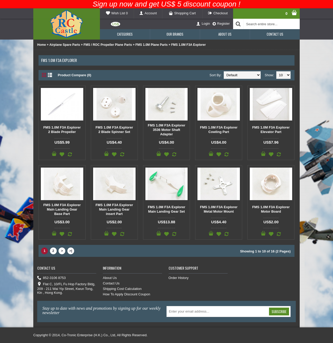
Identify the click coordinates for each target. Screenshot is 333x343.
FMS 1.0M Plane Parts (152, 45)
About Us (110, 278)
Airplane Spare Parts (64, 45)
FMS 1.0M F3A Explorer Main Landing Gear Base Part (62, 209)
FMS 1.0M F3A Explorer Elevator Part (271, 129)
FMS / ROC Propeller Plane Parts (108, 45)
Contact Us (111, 283)
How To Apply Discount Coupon (126, 294)
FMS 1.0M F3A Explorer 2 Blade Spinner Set (114, 129)
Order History (179, 278)
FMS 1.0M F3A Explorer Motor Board (271, 209)
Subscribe (279, 311)
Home (41, 45)
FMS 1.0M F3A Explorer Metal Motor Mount (219, 209)
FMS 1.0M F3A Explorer (188, 45)
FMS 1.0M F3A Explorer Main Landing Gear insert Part (114, 209)
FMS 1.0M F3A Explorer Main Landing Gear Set (166, 209)
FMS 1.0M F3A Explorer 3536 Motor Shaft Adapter (166, 129)
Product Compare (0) (74, 75)
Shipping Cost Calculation (122, 289)
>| (70, 251)
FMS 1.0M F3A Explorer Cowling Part (219, 129)
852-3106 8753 (51, 278)
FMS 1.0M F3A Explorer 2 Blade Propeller (62, 129)
